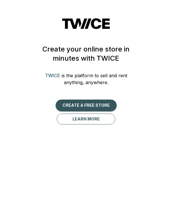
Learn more (86, 118)
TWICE (52, 75)
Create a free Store (86, 105)
